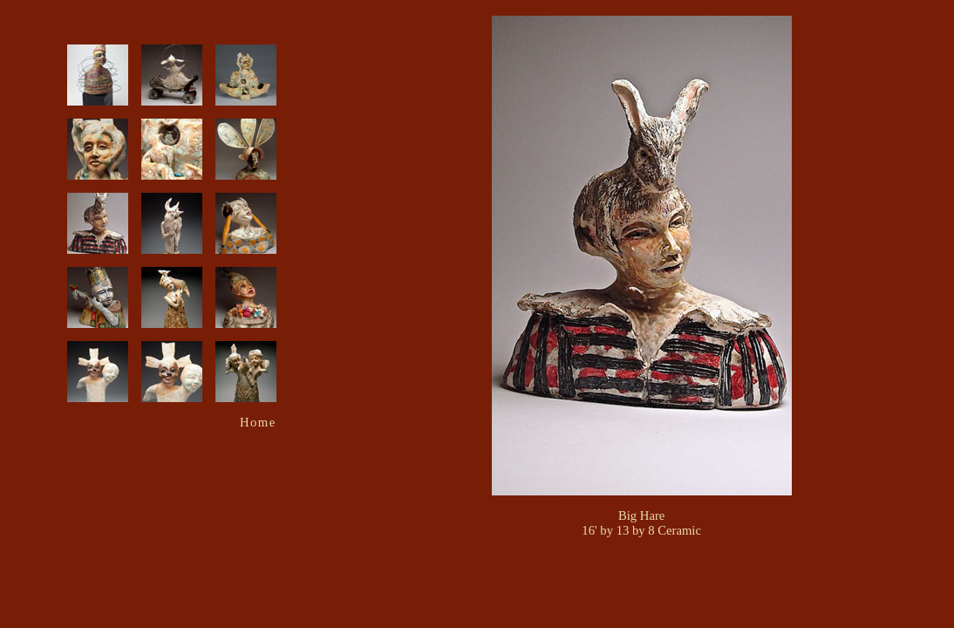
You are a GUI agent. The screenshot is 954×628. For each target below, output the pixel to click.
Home (258, 422)
